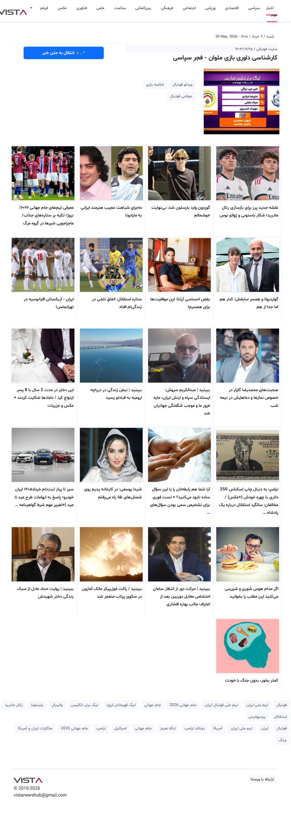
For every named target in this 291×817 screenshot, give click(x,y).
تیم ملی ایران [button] (257, 705)
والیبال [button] (57, 705)
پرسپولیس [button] (257, 716)
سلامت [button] (120, 8)
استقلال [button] (280, 716)
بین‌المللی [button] (143, 8)
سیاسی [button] (254, 8)
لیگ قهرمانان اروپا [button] (121, 705)
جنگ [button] (282, 740)
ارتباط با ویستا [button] (262, 779)
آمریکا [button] (218, 728)
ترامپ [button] (101, 728)
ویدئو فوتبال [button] (182, 84)
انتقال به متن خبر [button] (63, 53)
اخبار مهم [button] (271, 11)
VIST (28, 779)
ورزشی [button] (210, 8)
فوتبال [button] (282, 705)
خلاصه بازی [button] (155, 84)
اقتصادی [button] (232, 8)
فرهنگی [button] (167, 8)
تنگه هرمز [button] (168, 728)
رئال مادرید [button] (14, 705)
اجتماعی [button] (189, 8)
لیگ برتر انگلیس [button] (84, 705)
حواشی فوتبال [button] (181, 96)
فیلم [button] (44, 8)
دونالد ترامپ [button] (194, 728)
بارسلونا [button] (37, 705)
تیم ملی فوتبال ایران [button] (221, 705)
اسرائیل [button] (120, 728)
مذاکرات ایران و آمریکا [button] (35, 728)
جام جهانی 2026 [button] (183, 705)
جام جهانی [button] (152, 705)
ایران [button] (264, 728)
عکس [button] (62, 8)
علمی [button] (100, 8)
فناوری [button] (81, 8)
